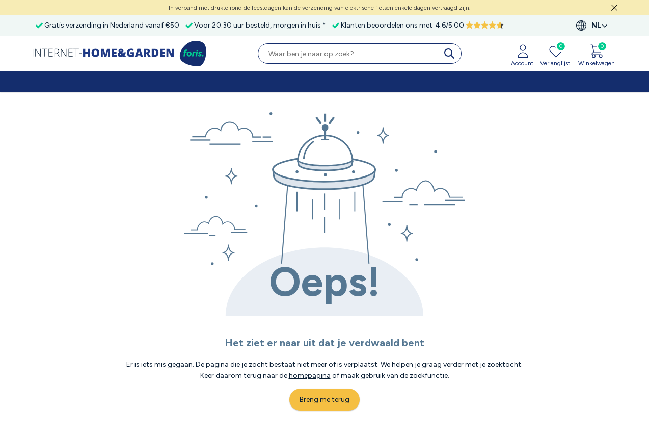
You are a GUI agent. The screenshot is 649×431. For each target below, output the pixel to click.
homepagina (310, 375)
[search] (451, 53)
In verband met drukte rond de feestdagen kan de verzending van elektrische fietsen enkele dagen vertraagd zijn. (320, 7)
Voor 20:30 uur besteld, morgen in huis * (260, 25)
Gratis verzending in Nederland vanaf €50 (111, 25)
